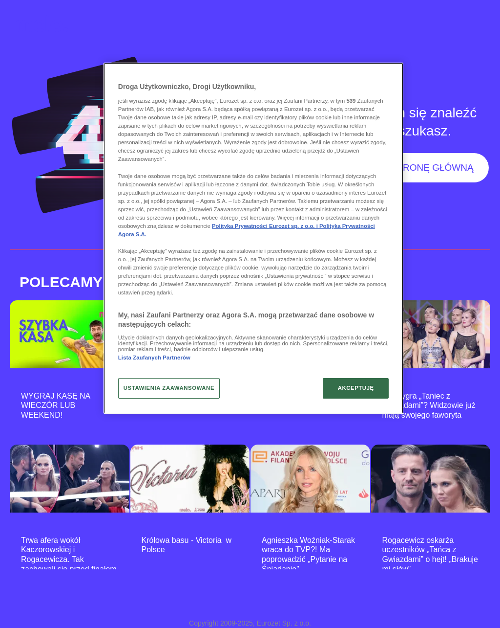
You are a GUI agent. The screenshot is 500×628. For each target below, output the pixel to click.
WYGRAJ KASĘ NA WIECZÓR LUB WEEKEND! (55, 406)
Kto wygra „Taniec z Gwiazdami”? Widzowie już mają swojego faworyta (429, 406)
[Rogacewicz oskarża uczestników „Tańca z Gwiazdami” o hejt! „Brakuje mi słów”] (431, 479)
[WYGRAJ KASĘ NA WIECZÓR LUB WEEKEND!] (69, 334)
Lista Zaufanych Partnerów (154, 357)
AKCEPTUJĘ (356, 388)
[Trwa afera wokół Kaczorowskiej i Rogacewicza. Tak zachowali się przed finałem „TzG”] (69, 479)
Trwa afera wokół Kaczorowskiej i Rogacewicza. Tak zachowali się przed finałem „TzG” (69, 559)
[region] (253, 238)
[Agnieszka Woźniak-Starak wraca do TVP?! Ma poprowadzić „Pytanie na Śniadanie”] (310, 479)
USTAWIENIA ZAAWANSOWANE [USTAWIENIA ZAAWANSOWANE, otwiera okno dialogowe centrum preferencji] (169, 388)
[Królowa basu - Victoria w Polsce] (190, 479)
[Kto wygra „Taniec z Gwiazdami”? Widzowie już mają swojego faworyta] (431, 334)
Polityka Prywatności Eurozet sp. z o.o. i (265, 226)
